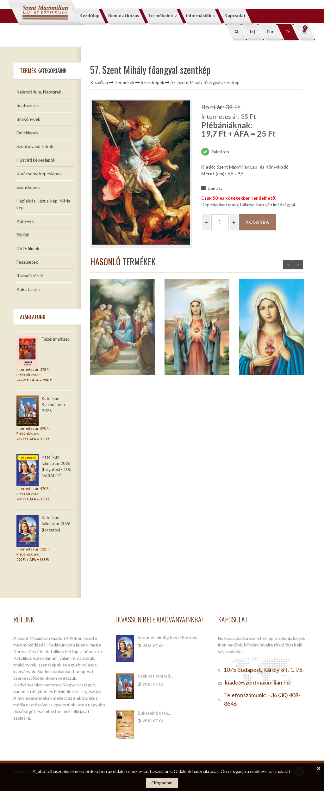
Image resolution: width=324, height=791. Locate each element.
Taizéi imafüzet (55, 339)
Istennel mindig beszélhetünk (167, 637)
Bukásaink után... (154, 713)
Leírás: (211, 188)
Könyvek (25, 221)
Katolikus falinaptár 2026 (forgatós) (56, 523)
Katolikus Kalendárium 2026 (53, 404)
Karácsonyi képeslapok (39, 173)
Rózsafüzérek (29, 275)
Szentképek (28, 187)
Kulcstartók (28, 289)
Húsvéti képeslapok (35, 160)
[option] (141, 173)
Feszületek (27, 262)
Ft (287, 31)
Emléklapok (27, 132)
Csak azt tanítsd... (155, 675)
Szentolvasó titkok (34, 146)
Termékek (124, 82)
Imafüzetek (27, 105)
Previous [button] (288, 264)
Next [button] (298, 264)
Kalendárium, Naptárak (38, 91)
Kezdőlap (99, 82)
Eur (270, 31)
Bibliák (22, 234)
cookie (256, 771)
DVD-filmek (27, 248)
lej (252, 31)
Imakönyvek (28, 119)
